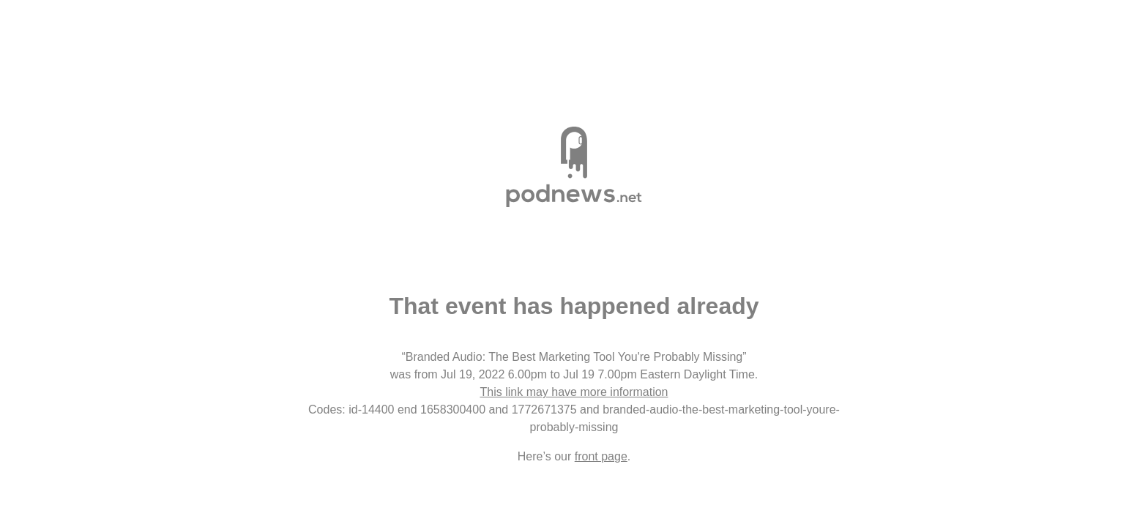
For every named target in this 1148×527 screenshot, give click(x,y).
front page (601, 456)
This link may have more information (574, 392)
